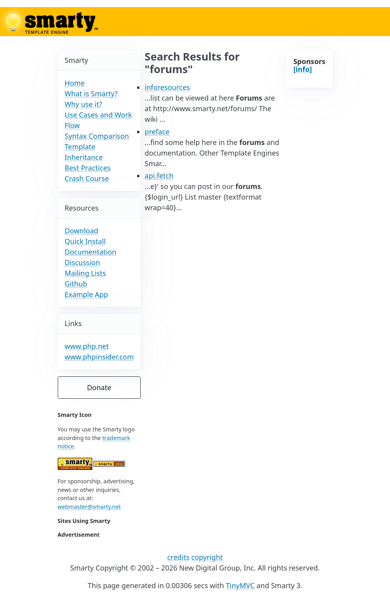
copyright (207, 557)
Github (76, 283)
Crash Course (87, 178)
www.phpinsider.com (99, 356)
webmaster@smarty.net (89, 506)
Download (82, 230)
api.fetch (159, 175)
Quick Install (85, 241)
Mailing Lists (85, 273)
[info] (302, 69)
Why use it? (83, 104)
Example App (86, 294)
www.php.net (87, 346)
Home (75, 83)
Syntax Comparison (97, 136)
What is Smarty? (91, 93)
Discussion (82, 262)
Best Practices (88, 167)
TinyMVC (240, 585)
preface (157, 131)
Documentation (91, 252)
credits (178, 557)
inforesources (167, 87)
